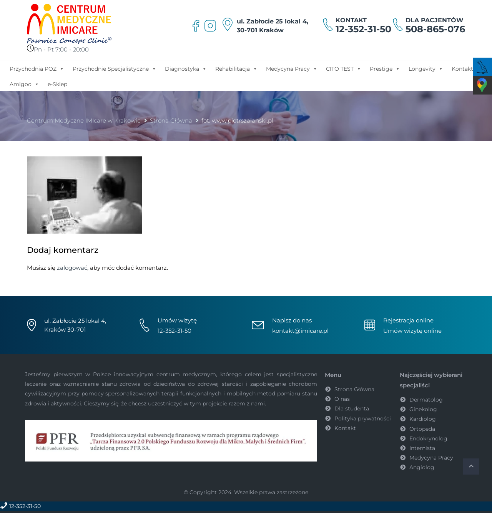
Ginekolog (423, 409)
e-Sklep (57, 84)
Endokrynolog (428, 438)
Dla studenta (351, 408)
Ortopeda (422, 428)
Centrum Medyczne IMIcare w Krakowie (84, 120)
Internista (422, 448)
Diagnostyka (186, 68)
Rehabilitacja (236, 68)
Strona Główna (171, 120)
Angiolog (421, 467)
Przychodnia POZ (37, 68)
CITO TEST (343, 68)
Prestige (385, 68)
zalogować (72, 267)
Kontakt (462, 68)
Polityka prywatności (362, 418)
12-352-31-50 (363, 29)
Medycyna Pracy (291, 68)
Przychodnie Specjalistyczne (114, 68)
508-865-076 (435, 29)
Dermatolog (426, 399)
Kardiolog (422, 418)
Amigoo (24, 83)
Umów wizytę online (412, 330)
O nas (342, 398)
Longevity (426, 68)
